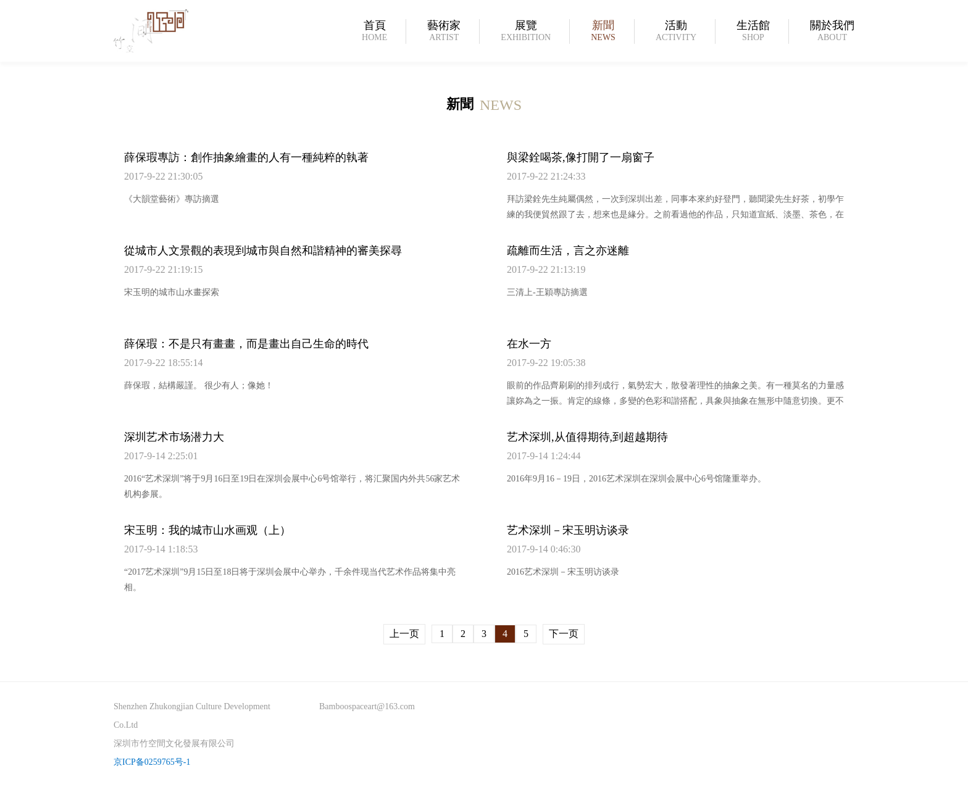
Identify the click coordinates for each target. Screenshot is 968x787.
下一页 (563, 633)
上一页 (404, 633)
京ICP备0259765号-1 (152, 762)
